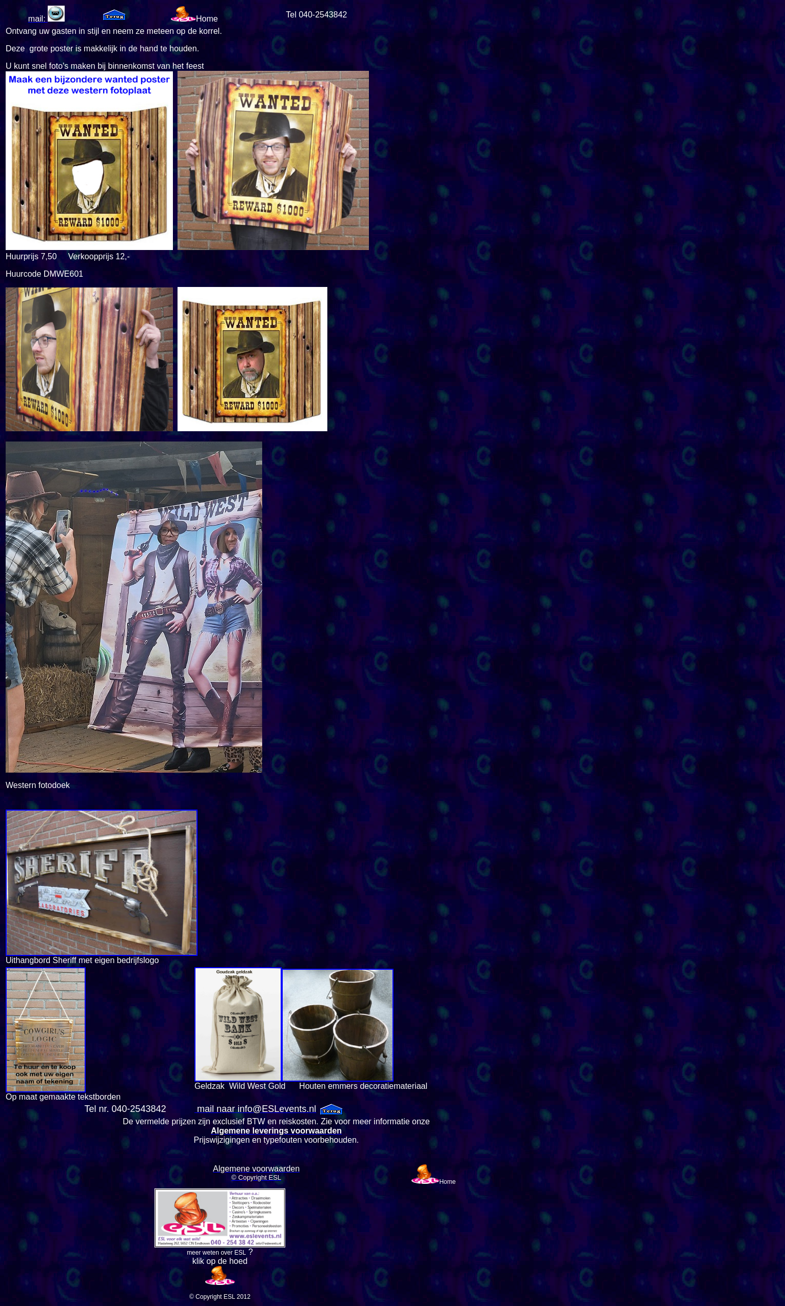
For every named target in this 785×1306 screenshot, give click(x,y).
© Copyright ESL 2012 (219, 1296)
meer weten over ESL (216, 1252)
